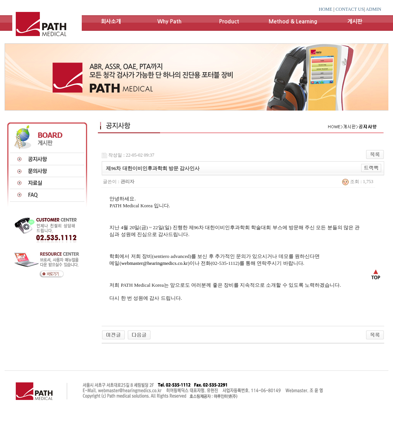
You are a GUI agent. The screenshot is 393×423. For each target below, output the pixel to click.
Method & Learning (293, 21)
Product (229, 21)
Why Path (169, 21)
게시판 (354, 21)
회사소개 (111, 21)
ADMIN (373, 9)
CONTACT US (349, 9)
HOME (325, 9)
